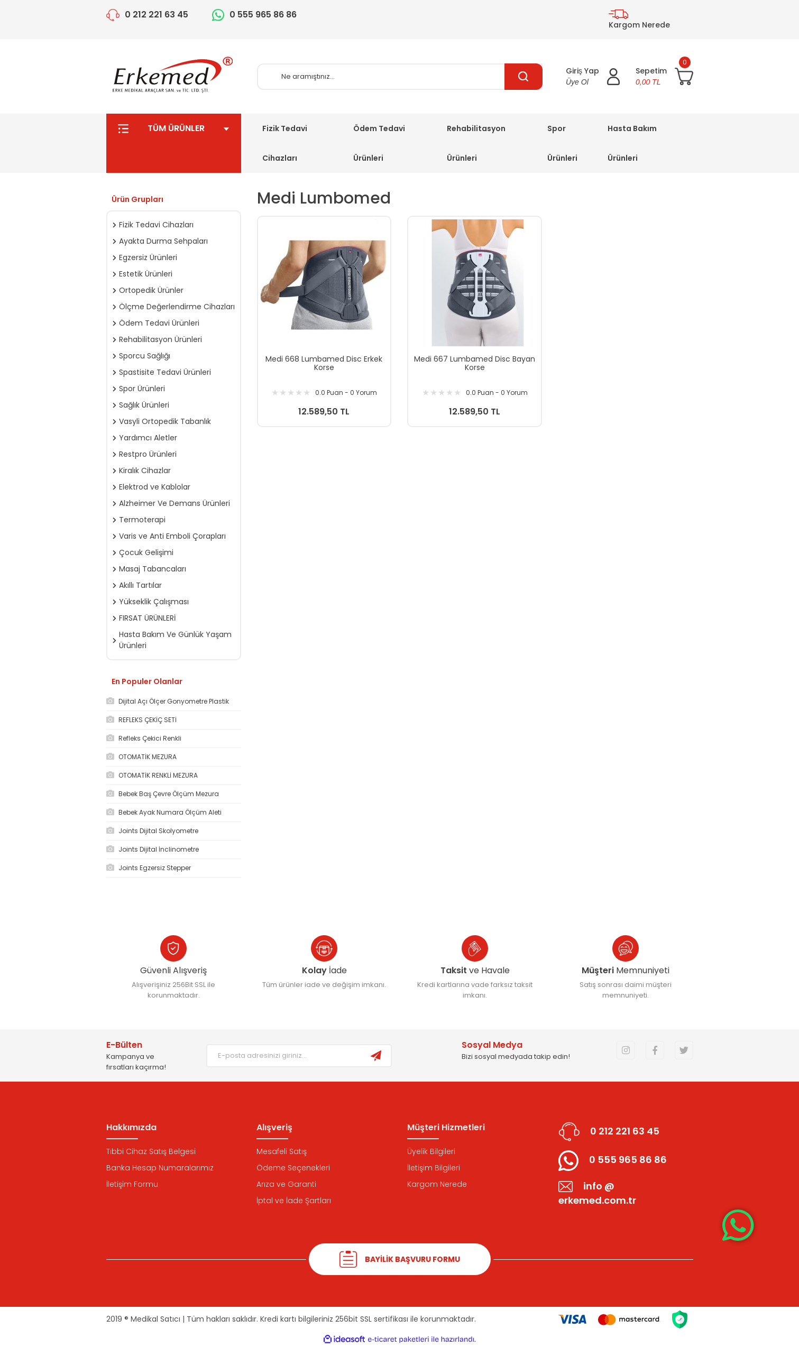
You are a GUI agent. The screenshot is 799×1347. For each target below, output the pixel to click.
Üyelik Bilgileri (431, 1151)
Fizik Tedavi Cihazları (284, 143)
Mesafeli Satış (281, 1151)
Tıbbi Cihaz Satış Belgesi (151, 1151)
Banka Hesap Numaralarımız (160, 1168)
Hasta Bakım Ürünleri (632, 143)
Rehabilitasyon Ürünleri (476, 143)
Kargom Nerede (437, 1184)
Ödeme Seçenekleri (293, 1168)
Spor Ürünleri (562, 143)
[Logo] (173, 76)
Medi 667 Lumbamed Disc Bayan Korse (474, 363)
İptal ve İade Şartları (293, 1200)
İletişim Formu (132, 1184)
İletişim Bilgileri (433, 1168)
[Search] (400, 76)
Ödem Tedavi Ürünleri (379, 143)
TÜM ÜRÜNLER (173, 143)
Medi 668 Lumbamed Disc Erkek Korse (323, 363)
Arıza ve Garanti (286, 1184)
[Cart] (664, 76)
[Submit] (376, 1055)
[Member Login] (593, 76)
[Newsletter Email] (284, 1055)
